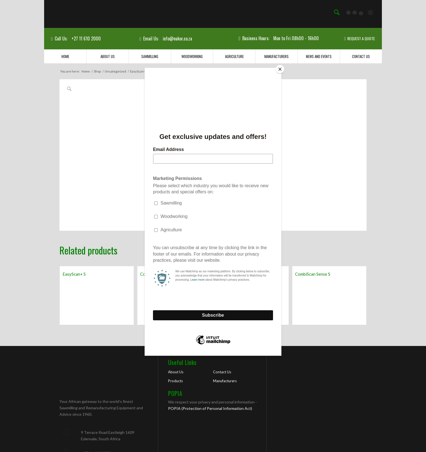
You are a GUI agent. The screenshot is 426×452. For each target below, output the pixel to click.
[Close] (280, 69)
